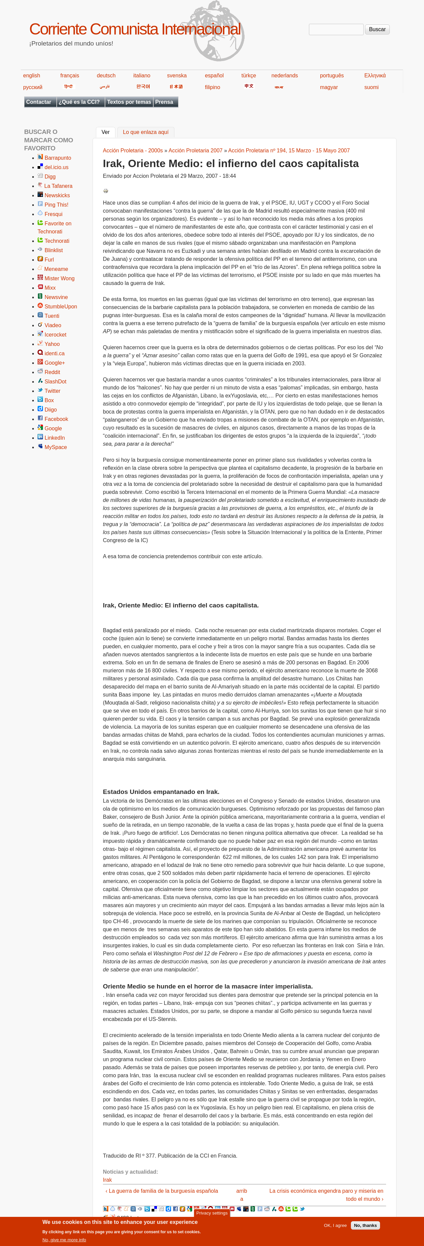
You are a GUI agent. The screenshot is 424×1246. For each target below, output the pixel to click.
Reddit (52, 372)
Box (49, 400)
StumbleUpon (61, 306)
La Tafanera (58, 186)
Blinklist (54, 250)
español (214, 75)
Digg (50, 176)
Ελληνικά (375, 75)
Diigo (51, 410)
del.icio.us (56, 167)
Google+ (55, 363)
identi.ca (55, 353)
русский (32, 87)
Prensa (164, 102)
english (31, 75)
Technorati (57, 241)
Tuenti (52, 316)
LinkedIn (55, 438)
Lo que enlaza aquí (146, 132)
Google (53, 428)
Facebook (56, 419)
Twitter (52, 391)
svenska (177, 75)
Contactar (38, 102)
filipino (212, 87)
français (69, 75)
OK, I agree (335, 1228)
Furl (49, 260)
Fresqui (53, 214)
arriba (241, 1195)
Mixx (50, 288)
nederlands (284, 75)
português (332, 75)
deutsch (106, 75)
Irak (107, 1180)
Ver (108, 131)
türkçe (249, 75)
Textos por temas (129, 102)
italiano (142, 75)
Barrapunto (58, 158)
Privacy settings (211, 1215)
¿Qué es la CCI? (79, 102)
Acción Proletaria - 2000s (133, 150)
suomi (371, 87)
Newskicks (57, 195)
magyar (329, 87)
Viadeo (53, 325)
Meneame (56, 269)
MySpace (56, 447)
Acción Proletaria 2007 (195, 150)
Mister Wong (60, 278)
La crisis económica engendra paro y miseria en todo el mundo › (326, 1195)
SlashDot (55, 381)
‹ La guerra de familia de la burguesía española (162, 1191)
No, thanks (365, 1228)
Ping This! (56, 205)
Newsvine (56, 297)
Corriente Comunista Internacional (134, 29)
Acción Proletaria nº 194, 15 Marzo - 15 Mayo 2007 (289, 150)
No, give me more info (64, 1242)
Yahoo (52, 344)
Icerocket (55, 335)
